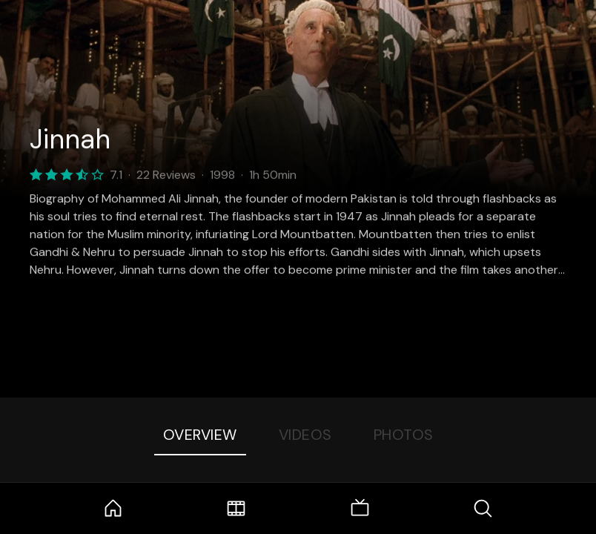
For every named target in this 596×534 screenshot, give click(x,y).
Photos (404, 434)
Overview (200, 434)
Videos (305, 434)
